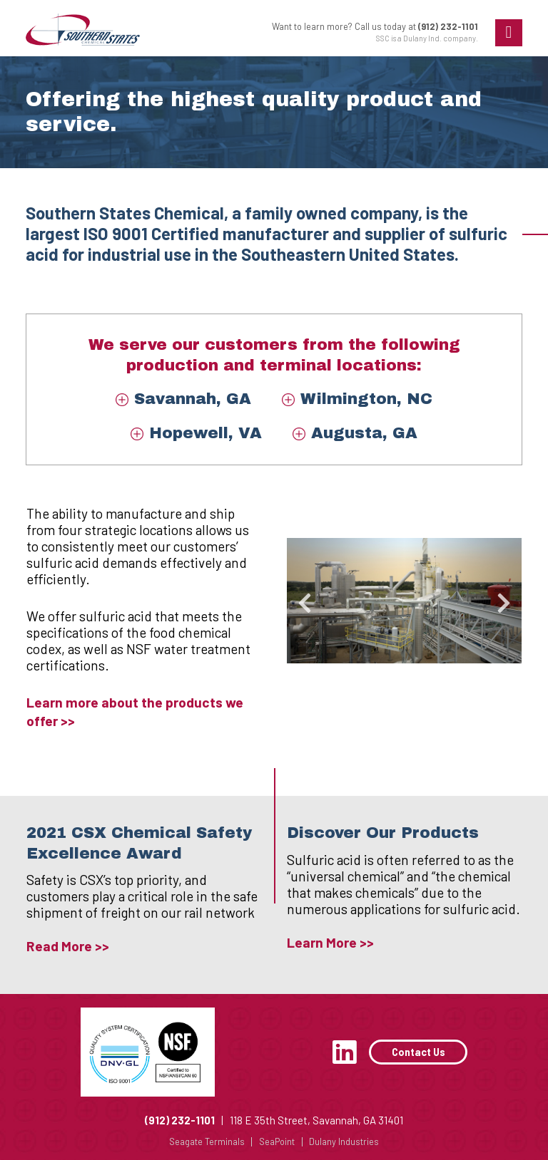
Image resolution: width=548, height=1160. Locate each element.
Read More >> (67, 946)
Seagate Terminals (207, 1141)
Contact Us (418, 1052)
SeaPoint (277, 1141)
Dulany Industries (344, 1141)
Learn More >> (330, 942)
